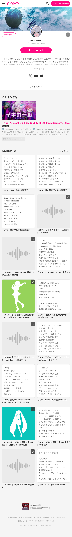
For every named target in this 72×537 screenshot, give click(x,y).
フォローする (36, 50)
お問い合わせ (22, 521)
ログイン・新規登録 (61, 4)
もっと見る (64, 151)
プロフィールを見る (36, 69)
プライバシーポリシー (57, 517)
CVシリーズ (33, 521)
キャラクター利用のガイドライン (30, 517)
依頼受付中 (8, 35)
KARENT (41, 521)
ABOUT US (50, 521)
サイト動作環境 (12, 517)
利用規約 (46, 517)
